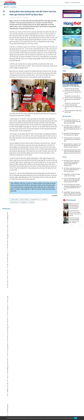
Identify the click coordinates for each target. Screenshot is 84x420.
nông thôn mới (14, 205)
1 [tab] (71, 225)
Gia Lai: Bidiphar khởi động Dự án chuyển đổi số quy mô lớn (41, 244)
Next (80, 225)
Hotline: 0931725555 (75, 2)
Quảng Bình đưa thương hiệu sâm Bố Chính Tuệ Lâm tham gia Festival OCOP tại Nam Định (31, 14)
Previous (64, 225)
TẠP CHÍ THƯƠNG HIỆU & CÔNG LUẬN (41, 415)
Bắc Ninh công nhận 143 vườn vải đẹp (35, 377)
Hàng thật (67, 2)
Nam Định (44, 202)
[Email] (9, 406)
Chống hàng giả (71, 200)
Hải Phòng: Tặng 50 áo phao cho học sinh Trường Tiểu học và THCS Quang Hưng (72, 170)
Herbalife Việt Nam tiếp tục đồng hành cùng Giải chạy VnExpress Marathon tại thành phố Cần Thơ (72, 151)
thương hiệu (23, 205)
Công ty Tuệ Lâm (24, 202)
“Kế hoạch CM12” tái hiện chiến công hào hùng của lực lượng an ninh (72, 139)
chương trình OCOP (35, 202)
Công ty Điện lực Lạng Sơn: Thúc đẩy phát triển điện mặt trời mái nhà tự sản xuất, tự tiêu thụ (72, 145)
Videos (70, 395)
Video (64, 71)
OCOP (55, 395)
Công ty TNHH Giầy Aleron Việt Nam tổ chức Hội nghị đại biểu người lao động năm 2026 (72, 180)
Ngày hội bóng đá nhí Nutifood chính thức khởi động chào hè (42, 303)
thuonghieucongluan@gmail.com (33, 404)
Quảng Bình (31, 205)
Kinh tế (19, 395)
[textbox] (72, 15)
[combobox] (72, 15)
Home (6, 7)
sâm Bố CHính (14, 202)
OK (75, 418)
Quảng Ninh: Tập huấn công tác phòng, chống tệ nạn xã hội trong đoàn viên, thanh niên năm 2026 (72, 194)
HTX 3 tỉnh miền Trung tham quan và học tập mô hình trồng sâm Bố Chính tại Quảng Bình (52, 229)
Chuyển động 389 (35, 395)
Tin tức (14, 395)
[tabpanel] (13, 226)
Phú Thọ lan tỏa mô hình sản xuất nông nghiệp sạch (39, 347)
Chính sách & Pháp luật (47, 395)
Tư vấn (60, 395)
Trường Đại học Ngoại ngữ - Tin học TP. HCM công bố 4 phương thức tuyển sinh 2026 (72, 121)
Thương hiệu (13, 7)
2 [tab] (73, 225)
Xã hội (64, 157)
